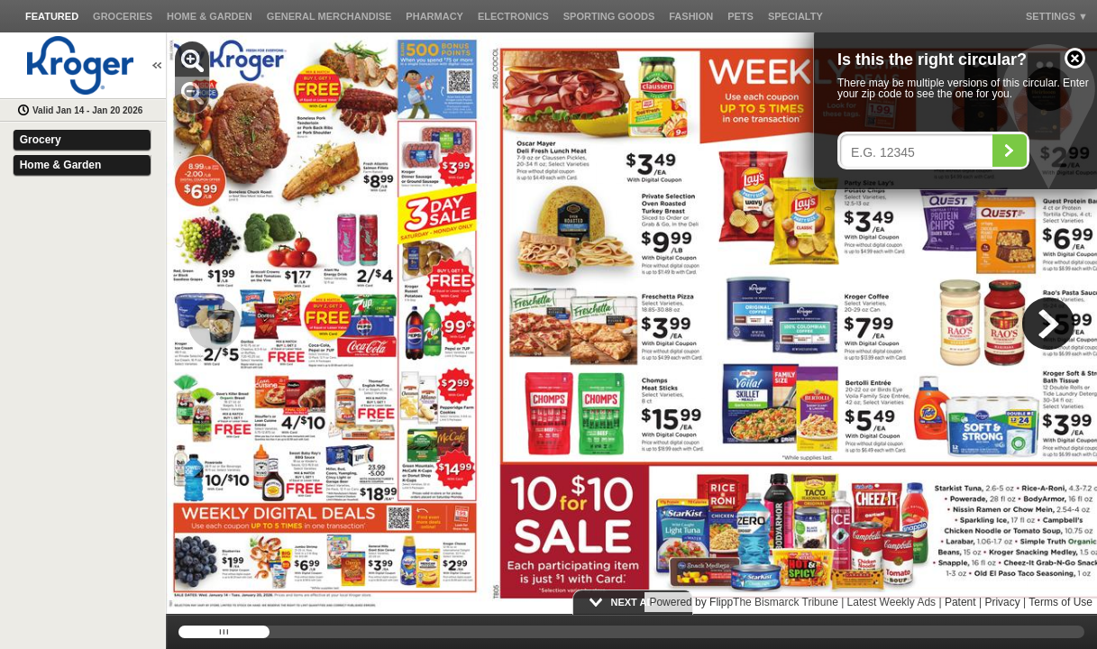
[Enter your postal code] (920, 152)
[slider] (631, 632)
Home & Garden (61, 165)
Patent (960, 602)
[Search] (1009, 150)
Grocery (40, 139)
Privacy (1001, 602)
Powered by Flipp (691, 602)
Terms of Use (1060, 602)
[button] (1075, 58)
